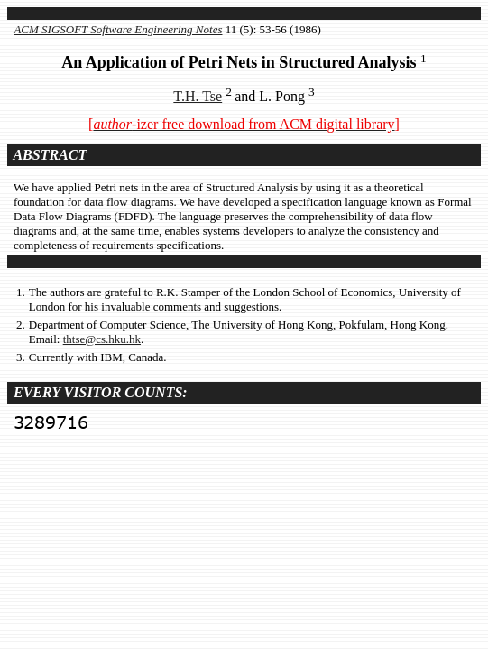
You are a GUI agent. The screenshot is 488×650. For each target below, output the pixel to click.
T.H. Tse (197, 96)
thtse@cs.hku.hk (102, 339)
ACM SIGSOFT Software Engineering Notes (118, 29)
